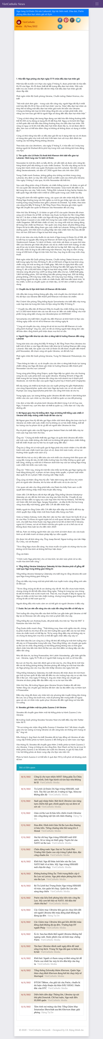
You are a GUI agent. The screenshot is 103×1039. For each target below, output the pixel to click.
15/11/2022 (25, 898)
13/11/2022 (26, 1006)
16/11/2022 (26, 861)
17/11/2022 (25, 801)
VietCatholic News (13, 4)
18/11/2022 (26, 777)
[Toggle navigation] (97, 4)
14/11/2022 (26, 958)
